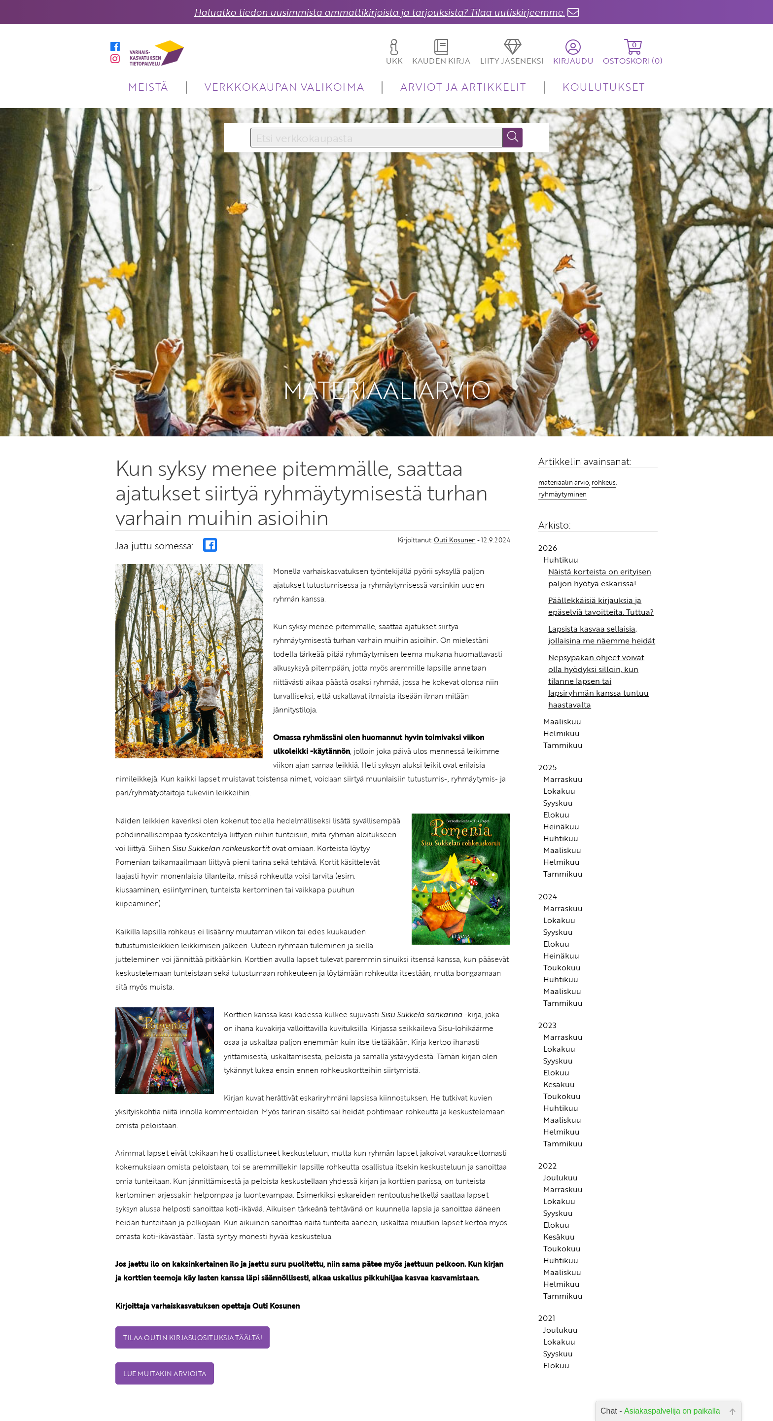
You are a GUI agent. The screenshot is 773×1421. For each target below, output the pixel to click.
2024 (547, 847)
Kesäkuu (559, 1035)
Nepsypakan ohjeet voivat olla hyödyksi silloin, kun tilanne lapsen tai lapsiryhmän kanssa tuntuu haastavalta (598, 632)
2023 (547, 976)
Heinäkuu (561, 777)
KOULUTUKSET (603, 86)
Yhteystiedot (328, 1396)
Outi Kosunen (455, 491)
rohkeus (604, 433)
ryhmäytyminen (562, 445)
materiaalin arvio (563, 433)
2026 (547, 499)
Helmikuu (561, 684)
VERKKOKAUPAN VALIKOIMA (284, 86)
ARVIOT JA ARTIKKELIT (463, 86)
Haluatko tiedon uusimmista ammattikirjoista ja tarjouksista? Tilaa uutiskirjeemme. (379, 12)
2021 (546, 1269)
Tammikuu (563, 696)
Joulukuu (560, 1129)
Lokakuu (559, 742)
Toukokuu (562, 918)
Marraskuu (563, 730)
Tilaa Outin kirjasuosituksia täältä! (192, 1288)
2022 (547, 1117)
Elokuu (556, 766)
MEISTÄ (148, 86)
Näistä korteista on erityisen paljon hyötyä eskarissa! (599, 528)
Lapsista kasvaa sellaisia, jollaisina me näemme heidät (601, 586)
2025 (547, 718)
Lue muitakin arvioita (164, 1324)
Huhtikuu (560, 511)
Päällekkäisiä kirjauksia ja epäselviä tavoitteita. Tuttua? (601, 557)
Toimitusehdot (325, 1410)
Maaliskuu (562, 672)
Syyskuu (558, 754)
